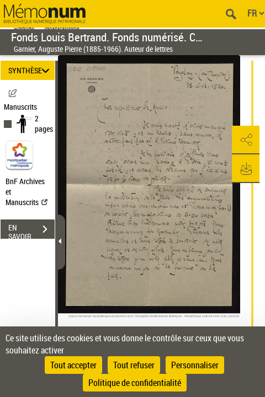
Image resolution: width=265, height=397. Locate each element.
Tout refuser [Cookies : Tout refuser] (134, 365)
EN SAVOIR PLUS (31, 230)
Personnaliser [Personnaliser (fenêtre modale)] (195, 365)
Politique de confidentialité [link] (134, 383)
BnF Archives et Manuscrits (26, 191)
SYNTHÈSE (30, 70)
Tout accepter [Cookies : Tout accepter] (73, 365)
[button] (245, 140)
